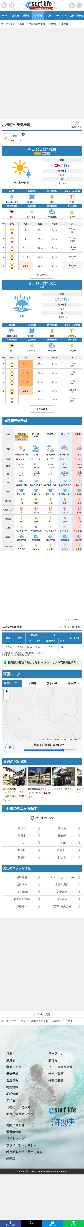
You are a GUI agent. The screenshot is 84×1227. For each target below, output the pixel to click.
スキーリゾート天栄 (62, 877)
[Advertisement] (42, 72)
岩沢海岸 (62, 891)
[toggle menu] (79, 4)
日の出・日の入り (18, 1107)
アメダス (12, 1100)
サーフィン (60, 15)
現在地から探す (44, 817)
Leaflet (42, 739)
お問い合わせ (15, 1125)
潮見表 (15, 15)
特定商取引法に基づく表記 (24, 1152)
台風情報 (12, 1080)
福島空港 (21, 877)
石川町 (62, 842)
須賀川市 (62, 850)
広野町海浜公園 (62, 906)
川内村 (62, 828)
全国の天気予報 (39, 1021)
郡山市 (62, 857)
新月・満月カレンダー (21, 1114)
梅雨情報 (12, 1087)
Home (5, 15)
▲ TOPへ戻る (42, 1014)
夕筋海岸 (62, 899)
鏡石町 (22, 857)
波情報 (26, 15)
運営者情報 (13, 1132)
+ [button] (6, 692)
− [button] (6, 697)
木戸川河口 (62, 884)
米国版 (10, 1158)
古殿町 (22, 850)
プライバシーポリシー (21, 1145)
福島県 (57, 1021)
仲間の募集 (55, 1080)
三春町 (62, 835)
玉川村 (22, 842)
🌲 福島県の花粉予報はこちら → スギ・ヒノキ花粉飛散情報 (40, 662)
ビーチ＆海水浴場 (60, 1067)
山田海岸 (21, 884)
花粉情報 (12, 1094)
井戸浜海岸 (22, 891)
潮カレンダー (15, 1067)
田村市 (22, 835)
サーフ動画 (55, 1074)
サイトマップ (15, 1138)
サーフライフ (8, 1021)
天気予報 (38, 15)
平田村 (22, 828)
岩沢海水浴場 (22, 899)
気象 (49, 15)
